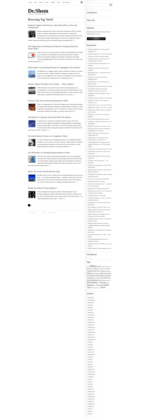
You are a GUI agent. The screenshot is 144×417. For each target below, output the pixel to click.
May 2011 (90, 413)
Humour (41, 2)
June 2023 (90, 305)
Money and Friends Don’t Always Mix (96, 181)
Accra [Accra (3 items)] (88, 266)
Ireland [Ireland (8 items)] (108, 276)
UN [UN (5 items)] (92, 287)
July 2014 (90, 342)
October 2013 (91, 352)
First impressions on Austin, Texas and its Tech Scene (100, 105)
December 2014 (91, 337)
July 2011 (90, 408)
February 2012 (91, 391)
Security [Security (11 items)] (103, 282)
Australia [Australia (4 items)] (92, 268)
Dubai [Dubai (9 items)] (89, 273)
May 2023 (90, 307)
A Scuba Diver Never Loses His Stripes (97, 195)
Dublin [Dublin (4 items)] (93, 273)
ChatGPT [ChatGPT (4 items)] (102, 268)
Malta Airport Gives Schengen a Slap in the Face (99, 188)
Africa (35, 2)
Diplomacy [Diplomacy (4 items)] (108, 271)
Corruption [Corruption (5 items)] (107, 268)
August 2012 (91, 376)
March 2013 (90, 366)
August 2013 (91, 357)
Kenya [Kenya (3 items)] (95, 278)
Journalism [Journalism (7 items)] (90, 278)
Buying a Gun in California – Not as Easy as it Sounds (100, 107)
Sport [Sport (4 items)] (107, 282)
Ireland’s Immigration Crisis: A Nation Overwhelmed (100, 54)
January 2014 (91, 349)
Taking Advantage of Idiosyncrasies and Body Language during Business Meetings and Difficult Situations (99, 225)
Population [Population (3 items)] (108, 280)
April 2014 (90, 347)
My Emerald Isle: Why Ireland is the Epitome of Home (100, 86)
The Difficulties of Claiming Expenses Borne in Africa (49, 153)
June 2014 (90, 344)
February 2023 (91, 315)
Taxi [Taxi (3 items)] (95, 285)
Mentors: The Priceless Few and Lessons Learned (99, 126)
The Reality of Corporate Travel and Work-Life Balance (49, 117)
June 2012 (90, 381)
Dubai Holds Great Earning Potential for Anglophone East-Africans (54, 67)
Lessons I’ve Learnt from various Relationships (98, 179)
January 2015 (91, 334)
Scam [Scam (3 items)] (98, 282)
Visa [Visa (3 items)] (100, 287)
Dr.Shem (38, 11)
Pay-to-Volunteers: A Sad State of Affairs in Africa (99, 207)
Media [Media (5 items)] (102, 278)
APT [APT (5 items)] (88, 268)
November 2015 (91, 327)
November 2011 (91, 399)
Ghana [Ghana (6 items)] (109, 273)
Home (30, 2)
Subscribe (44, 212)
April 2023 (90, 310)
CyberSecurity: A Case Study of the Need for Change (100, 149)
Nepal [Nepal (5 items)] (88, 280)
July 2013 (90, 359)
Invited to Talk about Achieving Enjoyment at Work (48, 101)
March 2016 (90, 320)
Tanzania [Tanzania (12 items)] (90, 285)
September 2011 (91, 404)
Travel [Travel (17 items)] (106, 285)
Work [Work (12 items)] (103, 287)
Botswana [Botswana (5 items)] (96, 268)
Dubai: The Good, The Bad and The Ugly (44, 171)
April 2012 (90, 386)
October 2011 (91, 401)
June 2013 (90, 362)
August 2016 (91, 317)
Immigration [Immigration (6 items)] (102, 275)
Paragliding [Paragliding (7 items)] (93, 280)
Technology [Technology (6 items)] (99, 285)
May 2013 (90, 364)
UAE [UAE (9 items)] (88, 287)
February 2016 (91, 322)
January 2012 (91, 394)
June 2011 (90, 411)
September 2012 (91, 374)
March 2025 (90, 297)
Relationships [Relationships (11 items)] (92, 282)
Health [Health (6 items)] (96, 275)
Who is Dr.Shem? (66, 2)
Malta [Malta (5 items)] (98, 278)
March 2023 (90, 312)
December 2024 (91, 300)
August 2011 (91, 406)
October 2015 (91, 329)
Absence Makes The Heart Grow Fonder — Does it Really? (51, 84)
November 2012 (91, 371)
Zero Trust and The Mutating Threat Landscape (98, 119)
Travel (58, 2)
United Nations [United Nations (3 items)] (96, 287)
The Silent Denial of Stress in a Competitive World (47, 136)
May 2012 (90, 384)
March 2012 (90, 389)
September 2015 (91, 332)
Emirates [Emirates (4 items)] (97, 273)
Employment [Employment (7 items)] (103, 273)
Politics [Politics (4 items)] (104, 280)
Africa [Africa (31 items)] (92, 266)
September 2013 (91, 354)
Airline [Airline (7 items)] (99, 266)
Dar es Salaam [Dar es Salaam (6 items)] (101, 271)
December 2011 (91, 396)
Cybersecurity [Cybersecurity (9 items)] (92, 271)
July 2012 (90, 379)
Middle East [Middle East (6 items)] (107, 278)
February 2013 (91, 369)
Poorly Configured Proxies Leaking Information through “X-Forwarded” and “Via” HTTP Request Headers (99, 144)
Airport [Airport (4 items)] (103, 266)
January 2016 (91, 324)
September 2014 (91, 339)
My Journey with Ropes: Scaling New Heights (98, 56)
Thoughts (53, 2)
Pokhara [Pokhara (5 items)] (100, 280)
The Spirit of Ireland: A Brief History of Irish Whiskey (100, 98)
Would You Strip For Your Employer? (42, 188)
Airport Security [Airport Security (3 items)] (108, 266)
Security (46, 2)
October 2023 (91, 302)
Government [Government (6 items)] (90, 275)
